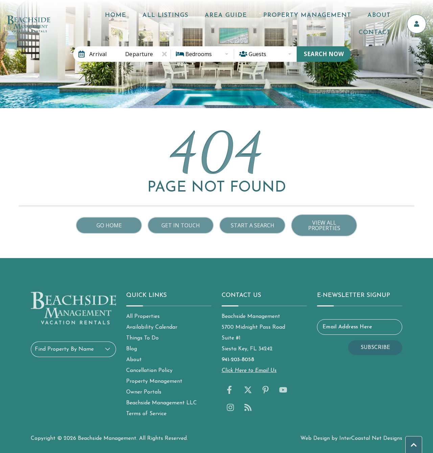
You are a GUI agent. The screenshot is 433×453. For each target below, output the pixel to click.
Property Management (292, 17)
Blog (131, 349)
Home (132, 17)
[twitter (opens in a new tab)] (248, 390)
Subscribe (375, 347)
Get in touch (180, 225)
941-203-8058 (238, 359)
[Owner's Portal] (419, 17)
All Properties (143, 316)
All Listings (172, 17)
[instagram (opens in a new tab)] (230, 407)
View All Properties (324, 225)
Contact (386, 17)
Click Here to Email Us (249, 370)
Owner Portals (143, 392)
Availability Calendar (151, 327)
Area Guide (221, 17)
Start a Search (252, 225)
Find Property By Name (64, 349)
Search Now (324, 54)
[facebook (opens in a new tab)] (230, 390)
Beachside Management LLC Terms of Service (161, 408)
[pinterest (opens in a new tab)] (265, 390)
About (353, 17)
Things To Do (142, 338)
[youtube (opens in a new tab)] (283, 390)
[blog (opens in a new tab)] (248, 407)
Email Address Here (347, 327)
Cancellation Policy (149, 370)
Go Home (109, 225)
